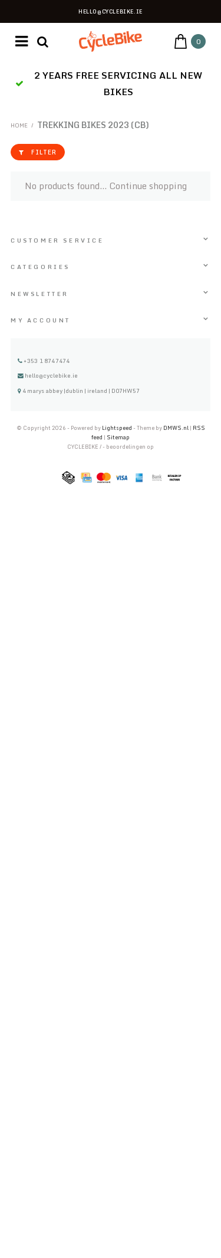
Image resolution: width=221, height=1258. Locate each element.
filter (38, 152)
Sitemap (118, 437)
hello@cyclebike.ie (48, 375)
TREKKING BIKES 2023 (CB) (93, 125)
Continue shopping (148, 186)
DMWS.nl (176, 427)
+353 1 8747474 (44, 360)
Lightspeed (117, 427)
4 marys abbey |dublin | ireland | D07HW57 (79, 390)
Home (19, 125)
